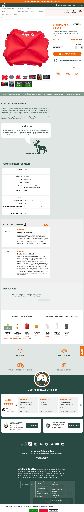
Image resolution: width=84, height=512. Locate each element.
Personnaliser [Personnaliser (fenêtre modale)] (53, 510)
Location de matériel (42, 493)
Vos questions (58, 94)
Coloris (55, 45)
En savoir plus (32, 426)
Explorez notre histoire (50, 477)
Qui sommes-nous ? (26, 482)
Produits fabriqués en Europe (57, 490)
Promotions (55, 484)
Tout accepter (33, 510)
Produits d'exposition (55, 494)
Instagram (36, 444)
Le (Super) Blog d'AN (27, 484)
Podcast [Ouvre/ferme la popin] (82, 351)
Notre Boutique (41, 488)
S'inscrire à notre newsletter (42, 458)
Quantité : (79, 45)
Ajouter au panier (69, 54)
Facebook (41, 444)
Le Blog (25, 444)
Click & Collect (41, 491)
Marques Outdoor (57, 482)
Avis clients (40, 496)
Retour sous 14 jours (77, 77)
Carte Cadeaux (56, 498)
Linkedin (63, 444)
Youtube (57, 444)
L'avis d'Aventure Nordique (11, 94)
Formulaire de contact (40, 482)
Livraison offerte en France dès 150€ (20, 370)
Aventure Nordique (27, 469)
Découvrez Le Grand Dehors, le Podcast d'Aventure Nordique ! (42, 1)
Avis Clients (48, 94)
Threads (46, 444)
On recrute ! (24, 487)
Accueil (3, 17)
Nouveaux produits (57, 487)
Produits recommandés (73, 94)
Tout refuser (43, 510)
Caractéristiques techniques (31, 94)
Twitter (52, 444)
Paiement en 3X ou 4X (57, 77)
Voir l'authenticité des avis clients (10, 409)
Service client (20, 355)
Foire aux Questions (42, 486)
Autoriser (19, 85)
